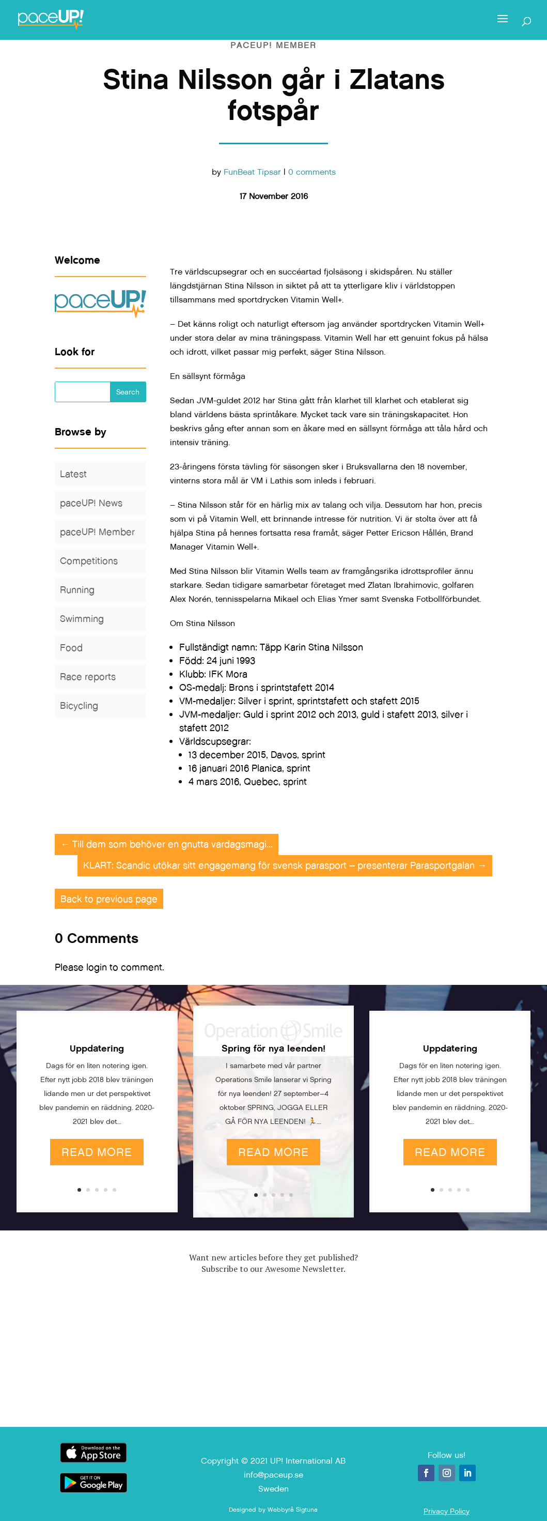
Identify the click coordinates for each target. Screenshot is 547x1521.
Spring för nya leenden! (273, 1049)
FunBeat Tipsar (252, 171)
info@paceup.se (273, 1474)
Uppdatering (97, 1049)
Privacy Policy (447, 1511)
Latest (73, 474)
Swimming (82, 619)
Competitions (89, 561)
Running (77, 590)
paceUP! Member (273, 45)
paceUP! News (91, 503)
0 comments (312, 171)
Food (71, 647)
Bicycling (79, 705)
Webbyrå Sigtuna (293, 1509)
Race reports (88, 676)
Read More (96, 1152)
